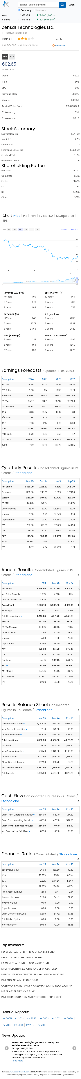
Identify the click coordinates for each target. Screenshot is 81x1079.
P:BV (33, 216)
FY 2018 (18, 1025)
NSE (5, 56)
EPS (5, 220)
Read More (17, 1060)
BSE (12, 56)
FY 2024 (19, 1018)
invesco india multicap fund (19, 980)
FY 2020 (68, 1018)
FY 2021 (56, 1018)
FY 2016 (42, 1025)
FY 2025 (7, 1018)
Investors (41, 10)
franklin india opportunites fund (22, 957)
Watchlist (60, 45)
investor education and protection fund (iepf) (32, 997)
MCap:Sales (65, 216)
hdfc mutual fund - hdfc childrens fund (28, 952)
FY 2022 (44, 1018)
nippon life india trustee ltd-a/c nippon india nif (32, 974)
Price (16, 216)
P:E (25, 216)
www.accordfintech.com (19, 1072)
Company (26, 10)
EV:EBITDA (46, 216)
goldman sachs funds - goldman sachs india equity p (36, 985)
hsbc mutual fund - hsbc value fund (25, 963)
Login (72, 4)
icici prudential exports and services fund (29, 969)
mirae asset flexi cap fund (18, 991)
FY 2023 (31, 1018)
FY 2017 (30, 1025)
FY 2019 (7, 1025)
